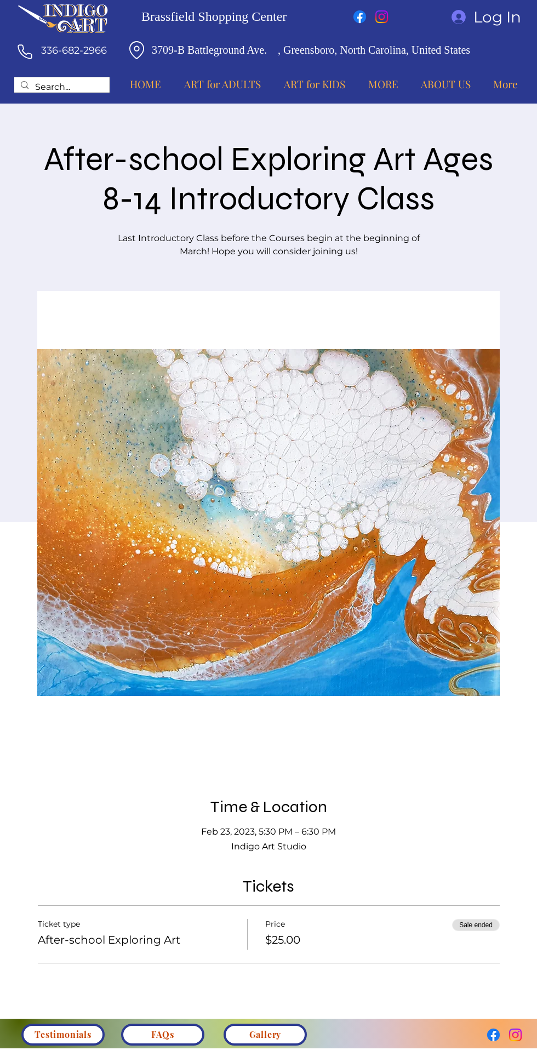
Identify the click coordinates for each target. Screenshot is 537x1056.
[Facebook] (359, 16)
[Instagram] (381, 16)
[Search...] (61, 87)
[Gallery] (265, 1035)
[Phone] (25, 51)
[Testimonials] (63, 1035)
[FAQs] (162, 1035)
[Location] (136, 50)
